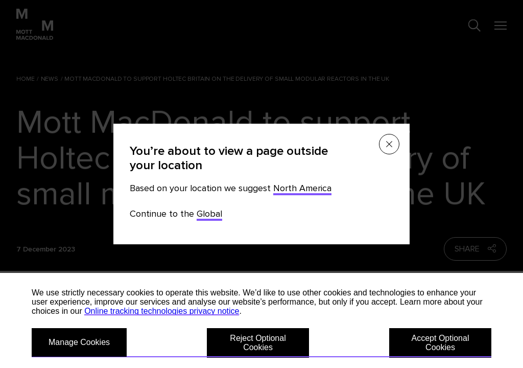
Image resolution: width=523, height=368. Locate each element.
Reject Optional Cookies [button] (258, 343)
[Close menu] (389, 144)
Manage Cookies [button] (79, 342)
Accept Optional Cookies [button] (440, 343)
